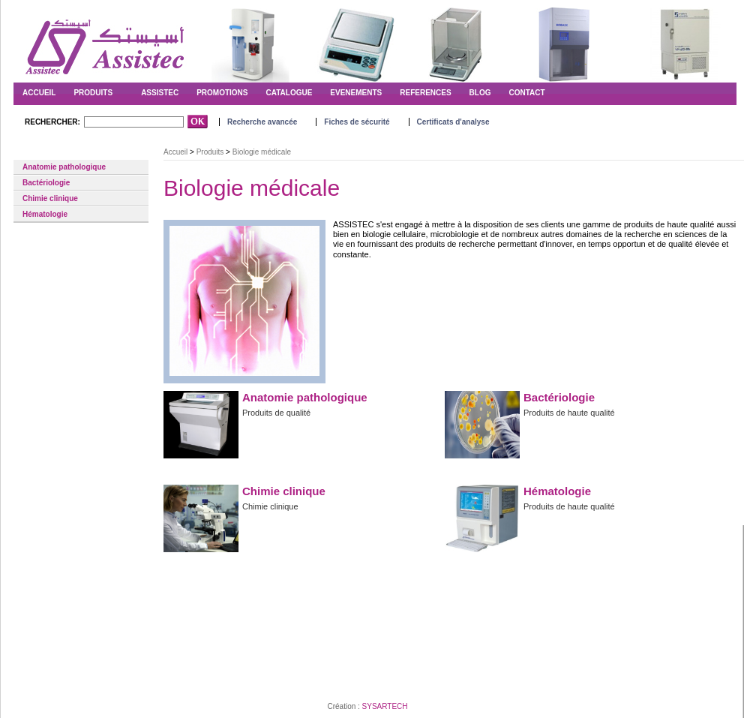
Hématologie (45, 214)
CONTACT (527, 93)
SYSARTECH (385, 706)
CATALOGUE (289, 93)
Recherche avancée (262, 122)
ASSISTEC (159, 93)
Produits (93, 93)
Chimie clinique (50, 198)
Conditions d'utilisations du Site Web (99, 670)
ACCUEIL (39, 93)
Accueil (176, 152)
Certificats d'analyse (453, 122)
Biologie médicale (48, 152)
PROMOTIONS (222, 93)
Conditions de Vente (196, 670)
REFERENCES (425, 93)
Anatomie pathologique (64, 167)
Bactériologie (46, 183)
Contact (24, 670)
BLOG (480, 93)
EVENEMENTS (356, 93)
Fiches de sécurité (356, 122)
